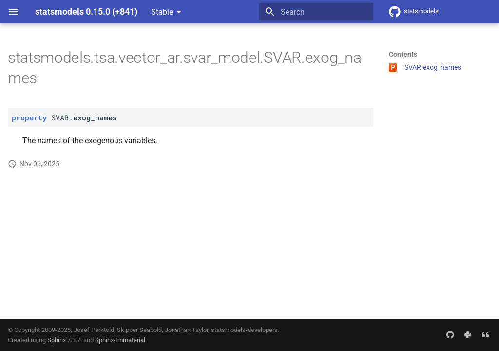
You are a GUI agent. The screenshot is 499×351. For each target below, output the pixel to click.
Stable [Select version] (162, 12)
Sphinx (56, 340)
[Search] (316, 11)
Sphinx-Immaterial (120, 340)
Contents (403, 54)
